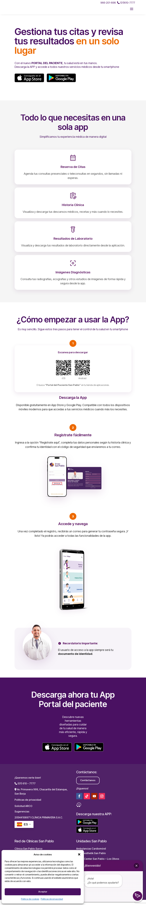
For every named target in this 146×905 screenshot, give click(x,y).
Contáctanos (87, 785)
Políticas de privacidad (52, 899)
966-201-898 (108, 2)
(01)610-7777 (126, 2)
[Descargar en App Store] (29, 83)
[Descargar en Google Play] (61, 83)
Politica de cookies (30, 899)
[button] (79, 854)
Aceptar (42, 891)
